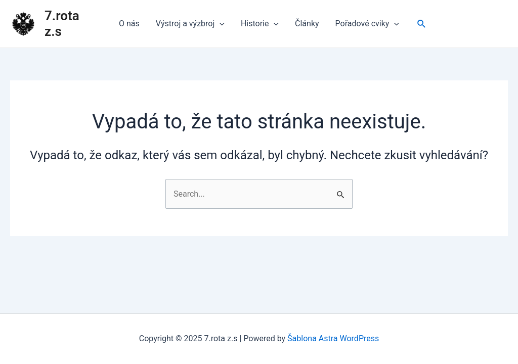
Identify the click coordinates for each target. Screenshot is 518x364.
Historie (260, 23)
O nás (129, 23)
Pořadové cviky (367, 23)
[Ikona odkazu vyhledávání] (421, 24)
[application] (219, 23)
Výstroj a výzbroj (190, 23)
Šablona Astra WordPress (333, 338)
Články (307, 23)
